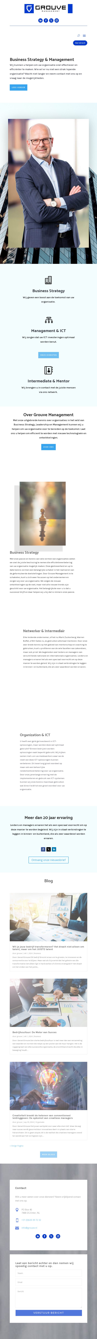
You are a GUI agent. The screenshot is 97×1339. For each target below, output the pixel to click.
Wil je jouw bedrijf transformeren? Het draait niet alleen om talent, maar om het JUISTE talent (48, 948)
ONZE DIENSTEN (48, 355)
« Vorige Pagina (16, 1145)
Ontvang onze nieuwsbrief (49, 860)
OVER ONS (48, 447)
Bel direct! (80, 42)
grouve (19, 953)
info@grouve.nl (29, 1228)
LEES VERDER (18, 87)
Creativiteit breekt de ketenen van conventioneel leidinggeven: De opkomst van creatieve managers (42, 1117)
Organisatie (39, 1122)
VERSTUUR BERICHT (48, 1313)
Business (37, 953)
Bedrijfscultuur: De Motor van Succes (34, 1032)
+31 (31, 1220)
